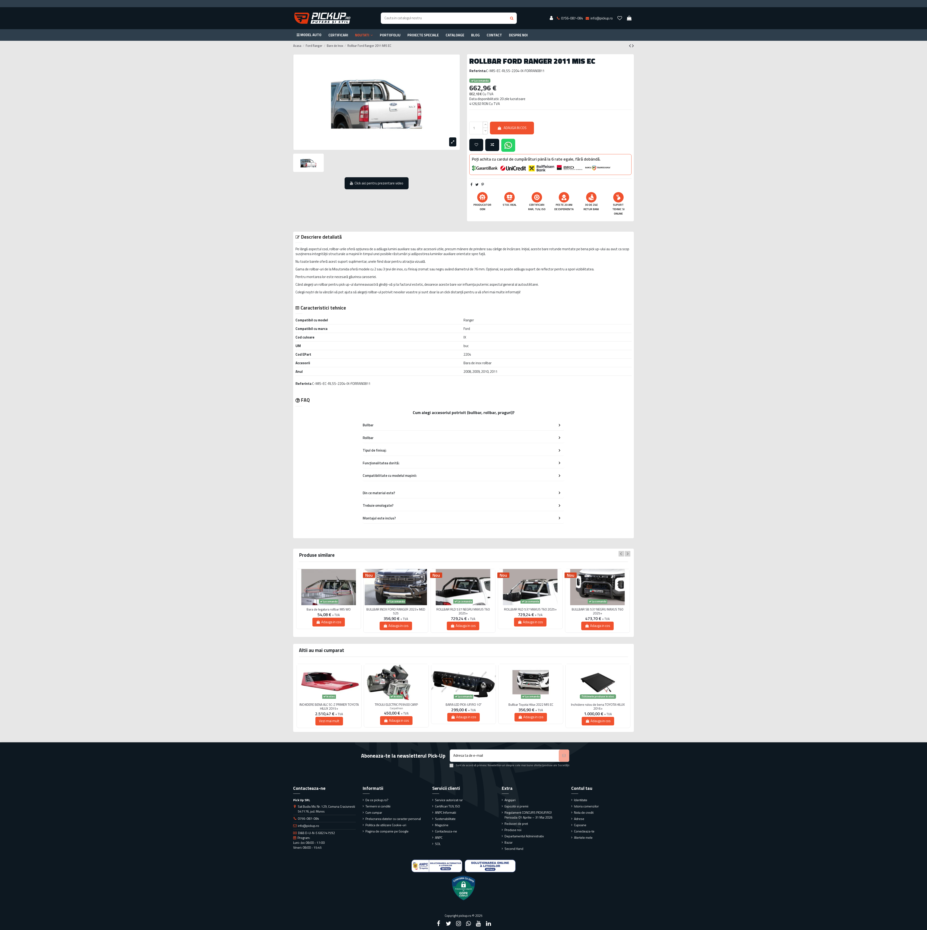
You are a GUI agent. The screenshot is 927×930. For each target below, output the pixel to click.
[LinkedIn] (488, 923)
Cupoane (580, 824)
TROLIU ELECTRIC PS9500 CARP (396, 705)
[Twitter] (448, 923)
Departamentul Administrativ (524, 836)
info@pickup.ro (308, 825)
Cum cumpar (373, 812)
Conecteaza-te (584, 831)
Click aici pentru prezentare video (376, 183)
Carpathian (396, 708)
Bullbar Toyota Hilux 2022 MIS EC (530, 705)
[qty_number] (476, 128)
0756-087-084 (308, 818)
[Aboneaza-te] (564, 756)
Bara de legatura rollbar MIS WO (329, 609)
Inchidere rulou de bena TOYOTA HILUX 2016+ (598, 707)
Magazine (441, 824)
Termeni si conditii (377, 806)
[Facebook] (438, 923)
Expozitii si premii (516, 806)
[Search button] (512, 18)
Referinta (303, 383)
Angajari (510, 799)
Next (627, 554)
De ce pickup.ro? (376, 799)
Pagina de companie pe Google (387, 831)
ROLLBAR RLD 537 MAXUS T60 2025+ (530, 609)
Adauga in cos (512, 127)
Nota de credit (584, 812)
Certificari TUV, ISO (447, 806)
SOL (438, 843)
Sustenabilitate (445, 818)
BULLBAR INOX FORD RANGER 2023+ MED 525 (395, 611)
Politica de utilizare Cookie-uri (385, 824)
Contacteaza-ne (446, 831)
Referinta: (477, 70)
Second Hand (514, 848)
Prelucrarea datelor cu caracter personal (393, 818)
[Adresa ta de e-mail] (504, 756)
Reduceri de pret (516, 823)
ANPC (438, 837)
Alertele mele (583, 837)
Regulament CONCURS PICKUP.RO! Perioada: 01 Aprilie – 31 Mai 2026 (528, 815)
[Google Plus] (468, 923)
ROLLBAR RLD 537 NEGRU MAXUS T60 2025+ (463, 611)
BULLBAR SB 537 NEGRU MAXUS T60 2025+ (597, 611)
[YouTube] (478, 923)
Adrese (579, 818)
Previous (621, 554)
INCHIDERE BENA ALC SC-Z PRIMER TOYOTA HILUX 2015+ (329, 707)
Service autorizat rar (449, 799)
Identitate (580, 799)
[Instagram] (458, 923)
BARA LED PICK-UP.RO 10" (464, 705)
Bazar (509, 842)
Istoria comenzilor (586, 806)
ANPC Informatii (445, 812)
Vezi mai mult (329, 721)
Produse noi (513, 829)
